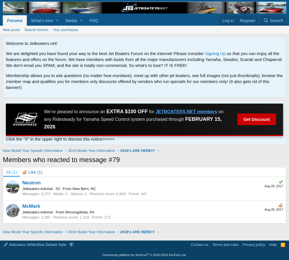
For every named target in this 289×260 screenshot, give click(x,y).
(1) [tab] (11, 172)
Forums (15, 20)
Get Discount (257, 119)
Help (273, 244)
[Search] (273, 20)
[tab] (32, 172)
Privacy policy (254, 244)
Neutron (31, 182)
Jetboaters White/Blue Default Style (35, 244)
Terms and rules (225, 244)
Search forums (37, 30)
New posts (11, 30)
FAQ (94, 20)
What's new (42, 20)
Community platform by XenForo (144, 255)
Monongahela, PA (79, 212)
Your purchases (65, 30)
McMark (31, 206)
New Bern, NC (84, 189)
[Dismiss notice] (280, 107)
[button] (57, 20)
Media (71, 20)
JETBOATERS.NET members (186, 111)
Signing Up (215, 53)
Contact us (199, 244)
